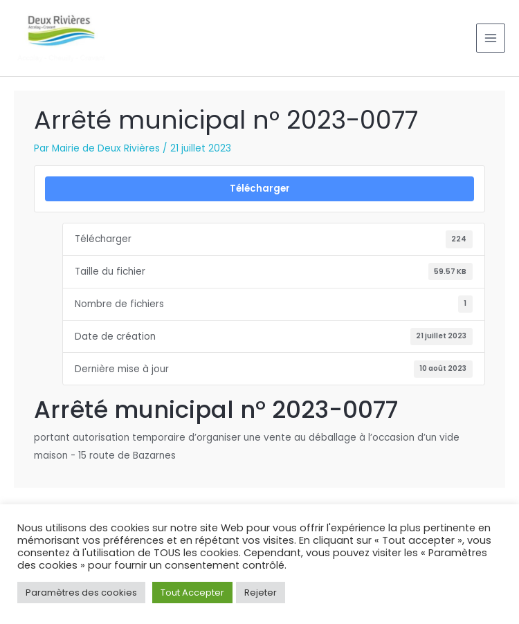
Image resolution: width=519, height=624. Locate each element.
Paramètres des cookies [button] (81, 592)
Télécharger (260, 188)
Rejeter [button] (260, 592)
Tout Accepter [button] (192, 592)
